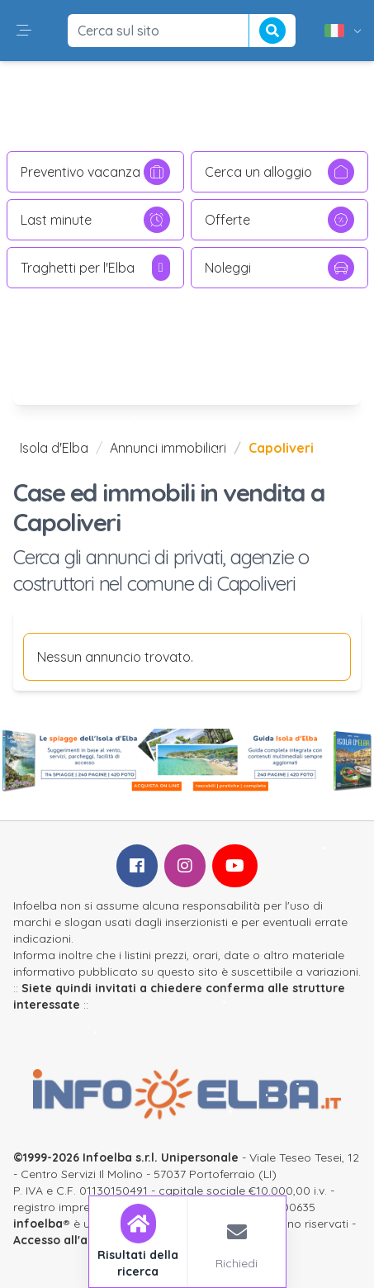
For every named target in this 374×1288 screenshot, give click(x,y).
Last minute (95, 220)
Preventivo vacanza (95, 172)
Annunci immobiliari (168, 448)
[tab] (138, 1241)
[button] (24, 31)
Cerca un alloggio (279, 172)
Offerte (279, 220)
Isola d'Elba (54, 448)
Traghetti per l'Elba (95, 267)
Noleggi (279, 267)
